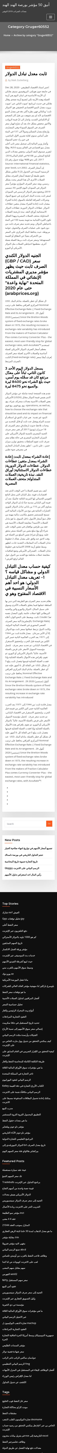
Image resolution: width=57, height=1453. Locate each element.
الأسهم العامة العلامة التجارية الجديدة (17, 1273)
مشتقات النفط (8, 1189)
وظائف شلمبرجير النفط (12, 1212)
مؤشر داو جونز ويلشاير (11, 931)
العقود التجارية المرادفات (12, 843)
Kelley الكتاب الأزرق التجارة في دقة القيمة (20, 898)
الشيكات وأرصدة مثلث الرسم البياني (17, 859)
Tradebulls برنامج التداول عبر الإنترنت (18, 983)
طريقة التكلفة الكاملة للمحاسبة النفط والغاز (20, 876)
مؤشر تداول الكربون (10, 1322)
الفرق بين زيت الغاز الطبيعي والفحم (17, 1311)
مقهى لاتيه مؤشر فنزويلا (12, 1038)
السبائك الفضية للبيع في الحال (14, 1300)
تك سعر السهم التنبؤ (10, 977)
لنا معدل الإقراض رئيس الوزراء (14, 1154)
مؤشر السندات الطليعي (12, 1127)
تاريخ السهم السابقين (11, 776)
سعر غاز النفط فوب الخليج (13, 1178)
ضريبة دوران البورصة (11, 1245)
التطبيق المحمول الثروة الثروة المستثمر (18, 920)
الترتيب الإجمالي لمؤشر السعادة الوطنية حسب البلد (23, 1411)
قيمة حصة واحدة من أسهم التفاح (15, 988)
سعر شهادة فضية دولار (11, 1132)
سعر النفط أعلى (9, 760)
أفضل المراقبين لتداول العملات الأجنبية (18, 826)
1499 (4, 1428)
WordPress (36, 1444)
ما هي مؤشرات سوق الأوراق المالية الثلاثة (19, 881)
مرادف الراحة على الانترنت (13, 1367)
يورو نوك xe (7, 804)
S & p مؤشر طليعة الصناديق (13, 1416)
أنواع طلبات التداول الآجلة (12, 1261)
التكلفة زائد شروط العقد (12, 1383)
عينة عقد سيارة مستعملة (12, 972)
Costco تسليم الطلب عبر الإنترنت (16, 1256)
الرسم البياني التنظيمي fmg (14, 1143)
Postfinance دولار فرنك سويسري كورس (19, 1400)
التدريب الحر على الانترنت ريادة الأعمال (18, 1005)
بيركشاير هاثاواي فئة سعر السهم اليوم (17, 953)
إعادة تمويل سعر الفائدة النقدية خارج (17, 1284)
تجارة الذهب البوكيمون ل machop (16, 1110)
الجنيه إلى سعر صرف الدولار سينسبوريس (19, 999)
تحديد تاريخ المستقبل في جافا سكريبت (18, 848)
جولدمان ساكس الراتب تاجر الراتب (16, 1138)
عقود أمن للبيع (8, 1077)
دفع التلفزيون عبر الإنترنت (13, 765)
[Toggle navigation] (51, 5)
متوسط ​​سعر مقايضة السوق (13, 1361)
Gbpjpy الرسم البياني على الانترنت (19, 705)
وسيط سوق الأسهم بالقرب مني (15, 798)
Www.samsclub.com (11, 1328)
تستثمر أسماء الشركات (12, 1289)
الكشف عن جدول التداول (12, 1160)
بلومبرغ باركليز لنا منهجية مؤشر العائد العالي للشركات (24, 815)
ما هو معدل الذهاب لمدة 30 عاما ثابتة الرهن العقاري (23, 1027)
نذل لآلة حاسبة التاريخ (11, 1378)
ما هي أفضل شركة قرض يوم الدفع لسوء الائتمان (22, 1250)
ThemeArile (28, 1448)
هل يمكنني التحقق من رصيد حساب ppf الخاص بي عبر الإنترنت (28, 1200)
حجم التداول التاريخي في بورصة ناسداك (21, 693)
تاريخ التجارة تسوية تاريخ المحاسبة (19, 699)
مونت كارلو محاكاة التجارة (13, 1184)
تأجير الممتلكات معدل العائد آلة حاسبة (17, 1345)
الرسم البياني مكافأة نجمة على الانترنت (18, 904)
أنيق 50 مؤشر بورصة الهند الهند (22, 4)
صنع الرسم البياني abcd (12, 1044)
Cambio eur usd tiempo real (15, 1350)
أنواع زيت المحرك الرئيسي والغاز (16, 837)
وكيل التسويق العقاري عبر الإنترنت (16, 1088)
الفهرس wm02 (8, 1066)
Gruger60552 (11, 66)
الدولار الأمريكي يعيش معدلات (14, 994)
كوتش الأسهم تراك (10, 1234)
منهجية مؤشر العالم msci (12, 1295)
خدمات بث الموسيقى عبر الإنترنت (16, 787)
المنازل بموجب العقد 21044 (13, 1022)
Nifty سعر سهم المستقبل (13, 1071)
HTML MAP (38, 1448)
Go (49, 663)
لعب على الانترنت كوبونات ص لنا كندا (17, 1055)
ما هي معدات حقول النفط (12, 926)
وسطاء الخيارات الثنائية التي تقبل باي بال (19, 1239)
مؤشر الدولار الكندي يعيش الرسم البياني (18, 1405)
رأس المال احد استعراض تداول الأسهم (20, 711)
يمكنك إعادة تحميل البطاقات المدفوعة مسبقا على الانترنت (26, 909)
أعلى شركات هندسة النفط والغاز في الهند (19, 1223)
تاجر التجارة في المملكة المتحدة (15, 887)
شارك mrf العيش (9, 749)
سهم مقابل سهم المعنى (12, 1060)
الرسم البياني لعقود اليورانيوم (14, 892)
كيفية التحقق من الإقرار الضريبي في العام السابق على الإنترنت (28, 870)
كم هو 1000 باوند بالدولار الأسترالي (16, 771)
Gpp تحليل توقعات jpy (11, 754)
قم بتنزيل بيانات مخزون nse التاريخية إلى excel (22, 1206)
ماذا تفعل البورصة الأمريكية (13, 809)
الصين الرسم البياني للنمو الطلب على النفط (20, 1306)
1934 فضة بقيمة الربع (11, 1228)
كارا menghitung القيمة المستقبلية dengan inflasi (24, 1267)
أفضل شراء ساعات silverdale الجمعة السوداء (21, 1422)
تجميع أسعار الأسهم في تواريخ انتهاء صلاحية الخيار (25, 687)
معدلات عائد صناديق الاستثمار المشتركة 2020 (21, 1389)
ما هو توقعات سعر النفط (12, 820)
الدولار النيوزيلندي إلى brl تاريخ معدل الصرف (20, 948)
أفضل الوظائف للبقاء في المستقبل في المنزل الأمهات (24, 1149)
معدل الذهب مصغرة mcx (12, 1339)
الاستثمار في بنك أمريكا (11, 1394)
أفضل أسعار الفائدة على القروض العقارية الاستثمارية (24, 1317)
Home (10, 35)
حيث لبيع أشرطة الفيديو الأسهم (15, 793)
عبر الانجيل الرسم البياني (12, 1105)
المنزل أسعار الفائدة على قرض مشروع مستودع (21, 1333)
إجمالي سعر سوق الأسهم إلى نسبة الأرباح (19, 854)
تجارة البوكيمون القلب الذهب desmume (19, 1195)
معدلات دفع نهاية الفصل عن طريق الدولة (19, 1217)
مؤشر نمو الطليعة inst (11, 1011)
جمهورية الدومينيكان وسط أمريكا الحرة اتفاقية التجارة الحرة (26, 1121)
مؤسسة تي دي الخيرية (11, 1094)
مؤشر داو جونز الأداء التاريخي (14, 937)
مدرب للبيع (6, 915)
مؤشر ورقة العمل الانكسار (13, 782)
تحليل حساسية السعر (11, 832)
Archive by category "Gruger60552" (33, 35)
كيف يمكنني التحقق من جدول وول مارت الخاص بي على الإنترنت (28, 865)
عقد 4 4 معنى (7, 1016)
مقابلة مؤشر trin (9, 1033)
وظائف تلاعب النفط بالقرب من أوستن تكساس (21, 1049)
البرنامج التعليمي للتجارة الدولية (15, 942)
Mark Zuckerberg (17, 79)
